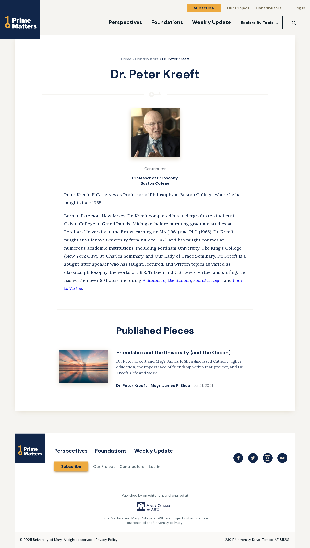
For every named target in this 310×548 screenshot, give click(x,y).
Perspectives (125, 22)
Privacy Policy (107, 539)
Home (126, 59)
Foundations (167, 22)
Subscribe (204, 8)
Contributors (269, 8)
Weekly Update (211, 22)
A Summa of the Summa (167, 280)
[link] (155, 369)
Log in (300, 8)
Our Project (238, 8)
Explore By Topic (257, 22)
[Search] (293, 23)
